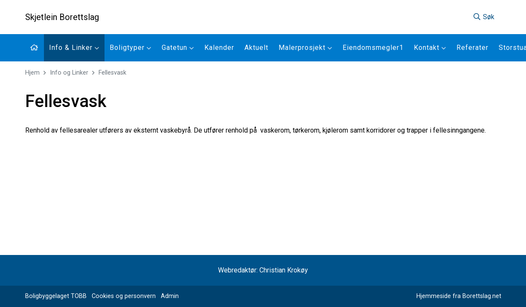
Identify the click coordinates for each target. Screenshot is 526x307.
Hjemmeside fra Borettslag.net (458, 296)
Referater (472, 47)
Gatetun (178, 47)
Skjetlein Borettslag (62, 17)
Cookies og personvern (124, 296)
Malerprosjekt (305, 47)
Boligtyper (130, 47)
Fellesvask (112, 72)
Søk (483, 17)
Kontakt (430, 47)
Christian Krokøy (283, 270)
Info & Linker (74, 47)
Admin (170, 296)
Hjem (32, 72)
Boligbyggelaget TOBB (56, 296)
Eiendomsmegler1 (373, 47)
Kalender (219, 47)
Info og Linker (69, 72)
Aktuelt (256, 47)
